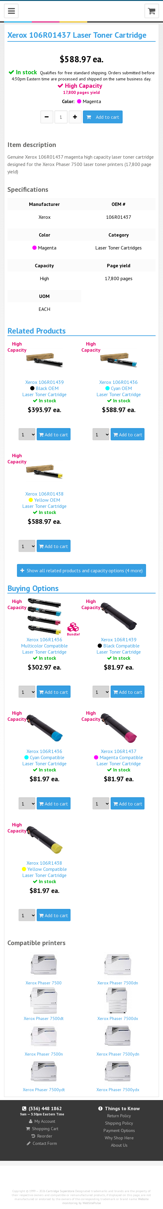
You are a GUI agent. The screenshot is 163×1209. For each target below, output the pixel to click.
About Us (119, 1145)
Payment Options (119, 1130)
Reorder (41, 1136)
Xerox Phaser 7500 (43, 968)
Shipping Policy (119, 1123)
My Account (42, 1121)
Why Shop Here (119, 1138)
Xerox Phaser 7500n (43, 1039)
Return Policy (119, 1115)
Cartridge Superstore (60, 1191)
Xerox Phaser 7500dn (117, 968)
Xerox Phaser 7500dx (117, 1004)
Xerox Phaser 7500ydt (43, 1075)
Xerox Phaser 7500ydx (117, 1075)
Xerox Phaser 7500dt (43, 1004)
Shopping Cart (42, 1128)
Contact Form (42, 1143)
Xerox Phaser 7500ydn (117, 1039)
